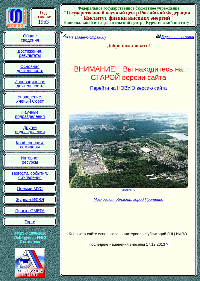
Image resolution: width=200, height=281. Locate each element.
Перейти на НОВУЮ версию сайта (128, 88)
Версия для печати (177, 37)
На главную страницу (87, 37)
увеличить (128, 189)
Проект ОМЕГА (30, 210)
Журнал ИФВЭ (30, 199)
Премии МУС (30, 188)
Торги (30, 221)
